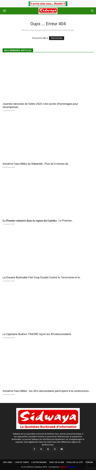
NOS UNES (7, 462)
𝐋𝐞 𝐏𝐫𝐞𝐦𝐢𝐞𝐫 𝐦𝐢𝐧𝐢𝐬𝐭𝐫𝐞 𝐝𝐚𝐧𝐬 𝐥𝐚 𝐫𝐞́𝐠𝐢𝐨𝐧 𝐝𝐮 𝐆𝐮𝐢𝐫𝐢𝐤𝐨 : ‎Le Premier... (38, 220)
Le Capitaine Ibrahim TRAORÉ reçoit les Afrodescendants (37, 334)
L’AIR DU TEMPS (22, 462)
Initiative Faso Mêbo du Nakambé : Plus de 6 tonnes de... (36, 163)
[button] (4, 10)
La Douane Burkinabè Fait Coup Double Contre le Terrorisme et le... (42, 277)
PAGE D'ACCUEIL (56, 38)
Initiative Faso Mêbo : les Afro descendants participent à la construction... (47, 391)
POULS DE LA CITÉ (75, 462)
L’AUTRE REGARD (39, 462)
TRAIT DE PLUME (56, 462)
